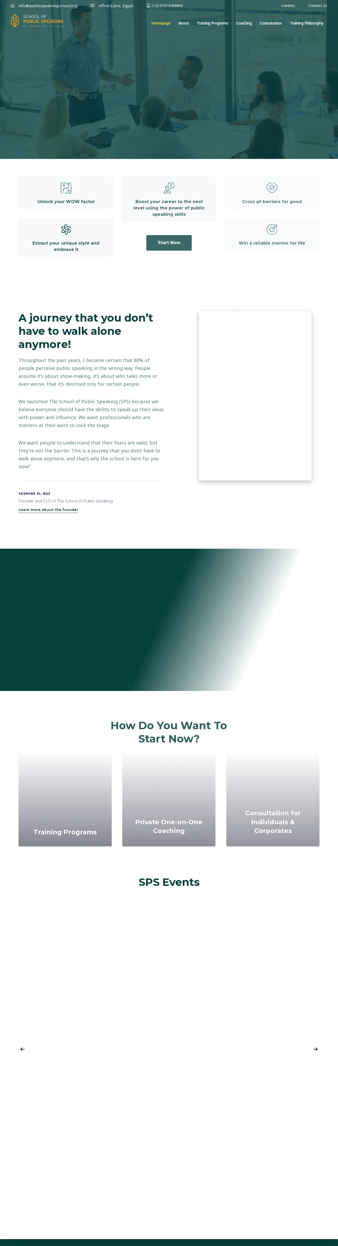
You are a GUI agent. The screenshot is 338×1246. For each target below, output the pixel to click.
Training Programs (212, 23)
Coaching (244, 23)
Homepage (160, 23)
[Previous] (22, 1049)
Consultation (271, 23)
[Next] (315, 1049)
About (183, 23)
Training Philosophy (306, 23)
